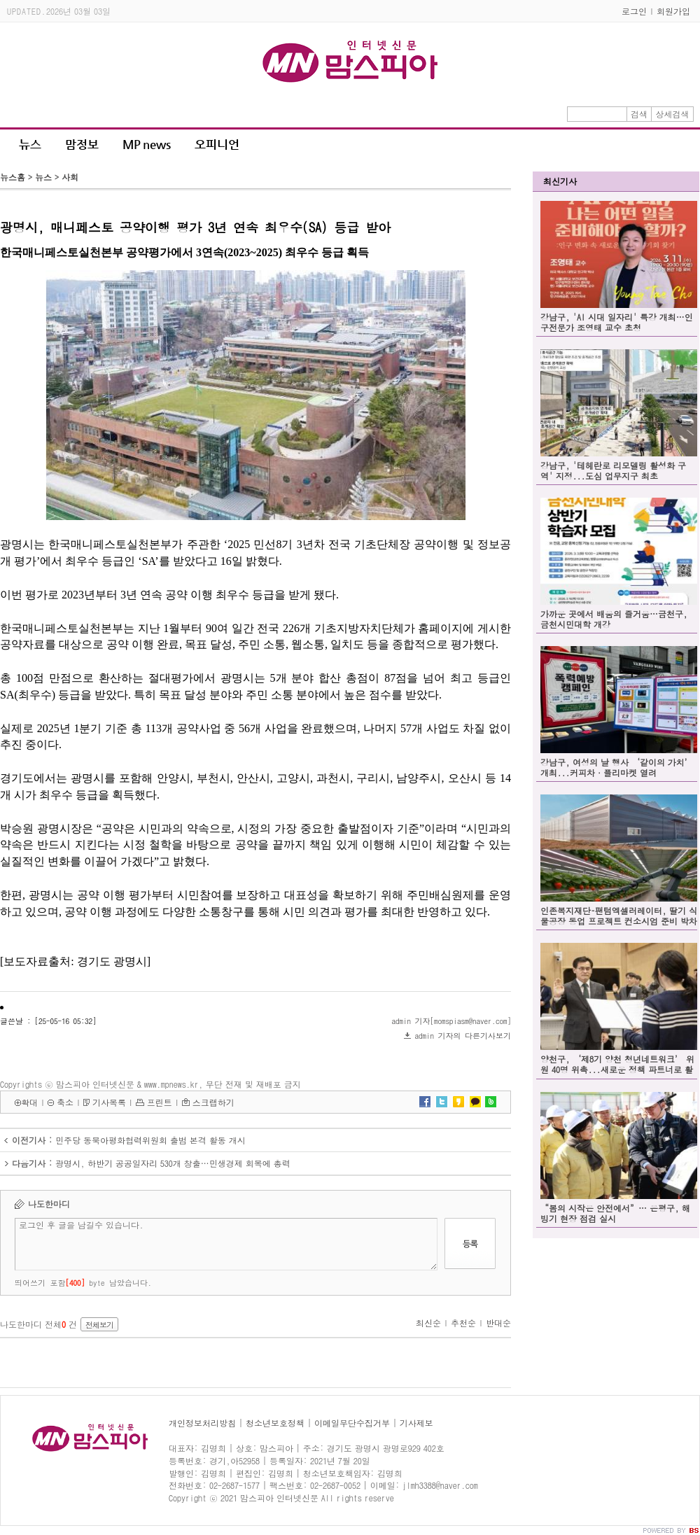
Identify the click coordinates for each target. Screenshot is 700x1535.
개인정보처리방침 (202, 1423)
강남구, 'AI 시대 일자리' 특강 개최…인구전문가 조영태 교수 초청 (616, 322)
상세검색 (673, 114)
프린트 (159, 1102)
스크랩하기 (213, 1102)
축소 (65, 1102)
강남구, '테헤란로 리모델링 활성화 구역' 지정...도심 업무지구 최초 (613, 470)
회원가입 (673, 11)
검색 (639, 114)
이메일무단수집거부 (352, 1423)
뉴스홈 (12, 177)
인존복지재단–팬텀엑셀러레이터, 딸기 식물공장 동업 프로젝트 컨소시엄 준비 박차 (618, 915)
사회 (70, 177)
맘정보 (82, 144)
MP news (146, 144)
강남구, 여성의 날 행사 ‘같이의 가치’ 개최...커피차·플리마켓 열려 (616, 767)
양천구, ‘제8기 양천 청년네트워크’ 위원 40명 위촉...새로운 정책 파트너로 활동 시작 (617, 1069)
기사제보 (416, 1423)
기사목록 (109, 1102)
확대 (29, 1102)
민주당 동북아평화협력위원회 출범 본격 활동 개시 (150, 1140)
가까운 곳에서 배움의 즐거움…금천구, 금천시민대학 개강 (613, 619)
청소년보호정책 (275, 1423)
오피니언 (217, 144)
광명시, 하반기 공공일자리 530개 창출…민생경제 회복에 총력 (172, 1163)
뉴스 (30, 144)
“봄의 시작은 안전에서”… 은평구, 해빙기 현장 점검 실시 (615, 1213)
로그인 (634, 11)
